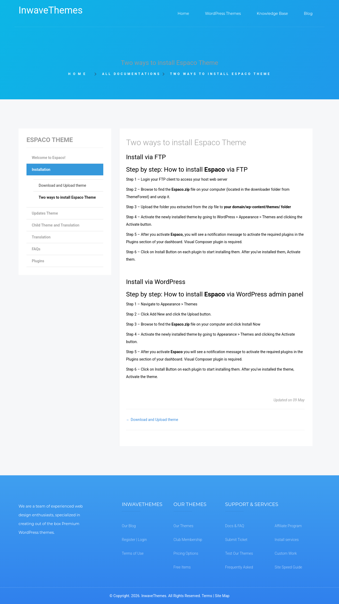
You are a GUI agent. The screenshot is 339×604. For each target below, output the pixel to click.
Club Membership (187, 540)
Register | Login (134, 540)
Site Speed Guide (288, 567)
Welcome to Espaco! (48, 158)
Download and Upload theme (62, 185)
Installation (41, 169)
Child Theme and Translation (55, 225)
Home (79, 74)
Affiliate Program (288, 526)
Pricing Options (185, 553)
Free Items (182, 567)
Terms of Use (133, 553)
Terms (207, 596)
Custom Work (286, 553)
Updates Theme (45, 213)
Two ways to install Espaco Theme (67, 197)
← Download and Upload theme (152, 420)
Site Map (222, 596)
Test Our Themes (239, 553)
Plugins (38, 261)
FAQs (36, 249)
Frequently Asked (239, 567)
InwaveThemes (51, 10)
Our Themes (183, 526)
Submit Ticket (236, 540)
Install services (287, 540)
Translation (41, 237)
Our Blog (129, 526)
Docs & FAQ (234, 526)
